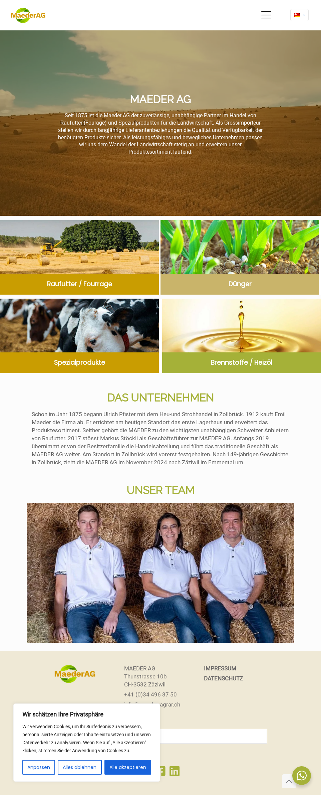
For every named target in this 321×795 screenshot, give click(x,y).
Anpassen (38, 767)
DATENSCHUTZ (223, 678)
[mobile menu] (266, 15)
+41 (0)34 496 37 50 (150, 694)
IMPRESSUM (220, 668)
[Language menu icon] (299, 15)
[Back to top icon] (289, 781)
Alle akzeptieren (127, 767)
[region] (86, 742)
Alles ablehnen (79, 767)
